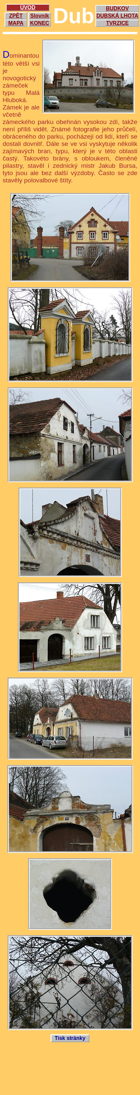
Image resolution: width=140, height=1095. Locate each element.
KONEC (39, 23)
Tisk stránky (69, 1038)
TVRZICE (117, 23)
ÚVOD (27, 7)
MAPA (15, 23)
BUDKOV (117, 8)
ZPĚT (16, 16)
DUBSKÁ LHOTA (117, 16)
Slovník (39, 16)
